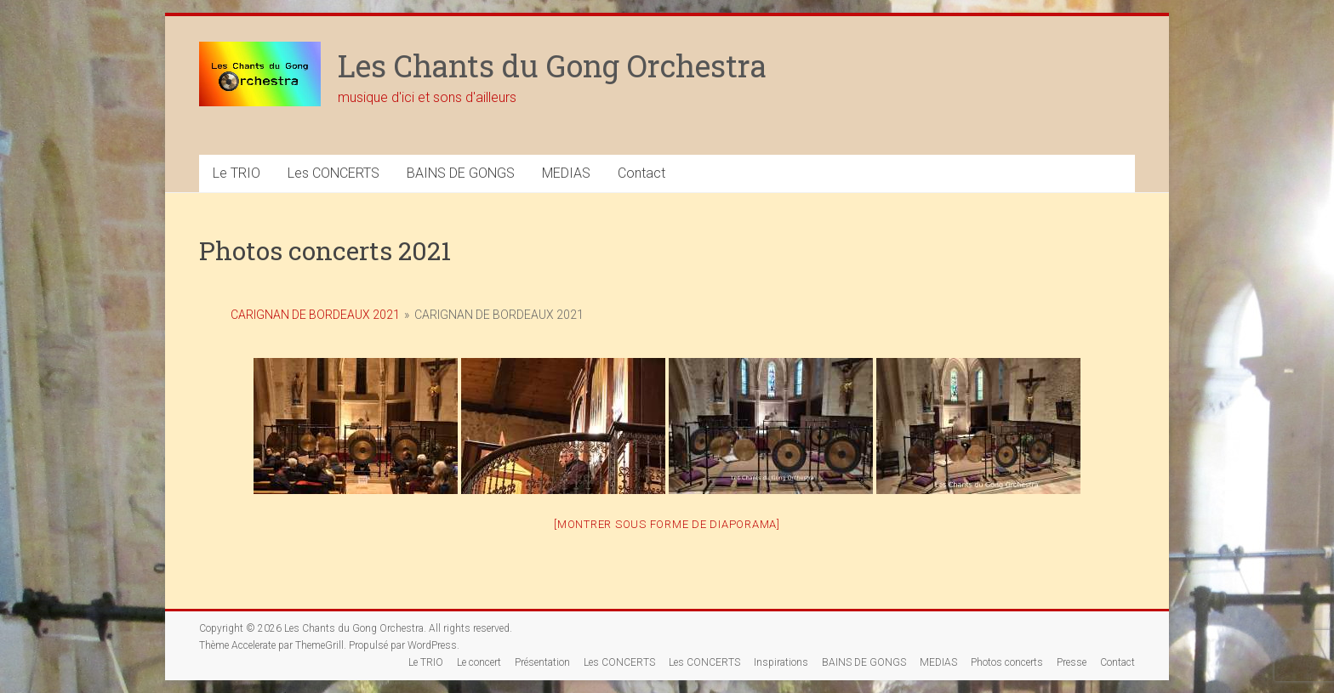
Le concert (479, 662)
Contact (641, 173)
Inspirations (781, 662)
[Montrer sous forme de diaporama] (667, 524)
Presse (1071, 662)
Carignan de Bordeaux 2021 (315, 314)
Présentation (542, 662)
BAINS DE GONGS (461, 173)
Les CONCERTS (333, 173)
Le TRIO (236, 173)
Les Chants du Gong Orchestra (552, 65)
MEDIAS (566, 173)
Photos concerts (1007, 662)
